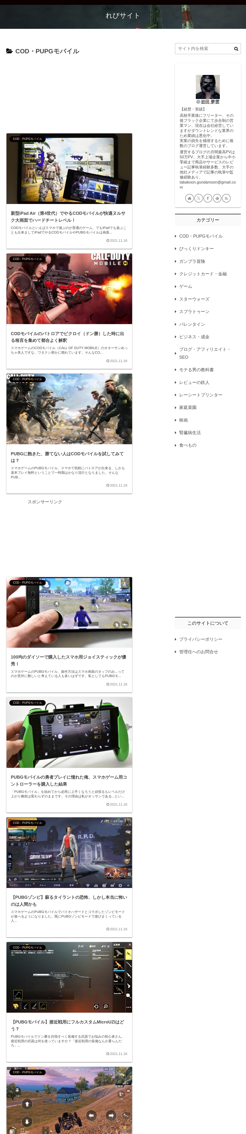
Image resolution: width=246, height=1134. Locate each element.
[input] (208, 48)
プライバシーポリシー (200, 639)
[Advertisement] (84, 93)
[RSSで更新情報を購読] (226, 198)
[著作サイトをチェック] (189, 198)
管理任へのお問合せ (198, 651)
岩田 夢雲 (210, 101)
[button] (236, 48)
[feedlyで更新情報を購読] (217, 198)
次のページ (84, 1069)
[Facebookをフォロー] (207, 198)
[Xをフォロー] (198, 198)
